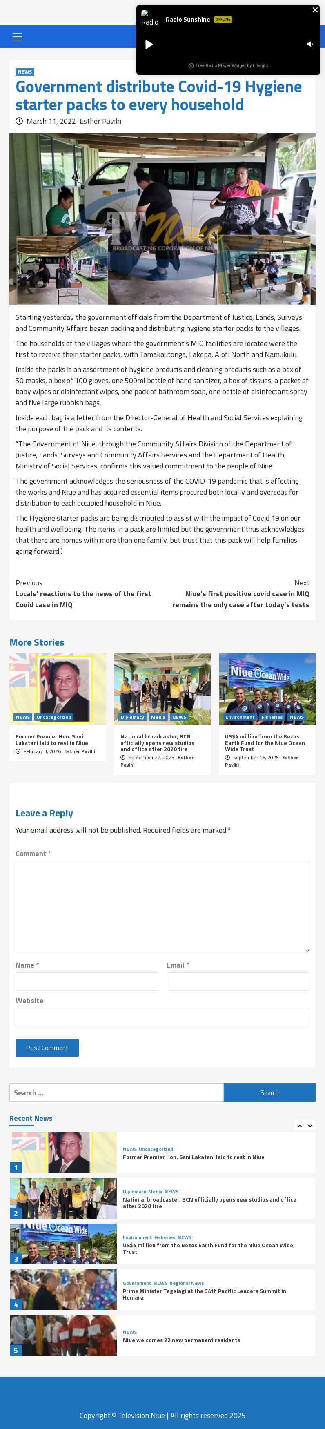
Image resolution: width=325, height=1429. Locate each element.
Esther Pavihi (100, 121)
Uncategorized (54, 717)
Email (178, 964)
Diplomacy (132, 717)
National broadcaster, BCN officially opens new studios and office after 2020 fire (157, 742)
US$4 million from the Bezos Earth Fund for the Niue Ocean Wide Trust (265, 742)
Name (27, 964)
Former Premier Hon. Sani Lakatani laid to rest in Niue (52, 739)
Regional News (186, 1283)
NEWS (25, 72)
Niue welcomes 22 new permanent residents (181, 1339)
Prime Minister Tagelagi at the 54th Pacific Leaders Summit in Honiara (204, 1293)
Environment (240, 717)
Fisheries (272, 717)
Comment (33, 853)
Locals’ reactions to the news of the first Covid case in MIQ (89, 593)
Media (158, 717)
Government (137, 1283)
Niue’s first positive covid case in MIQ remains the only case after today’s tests (235, 593)
